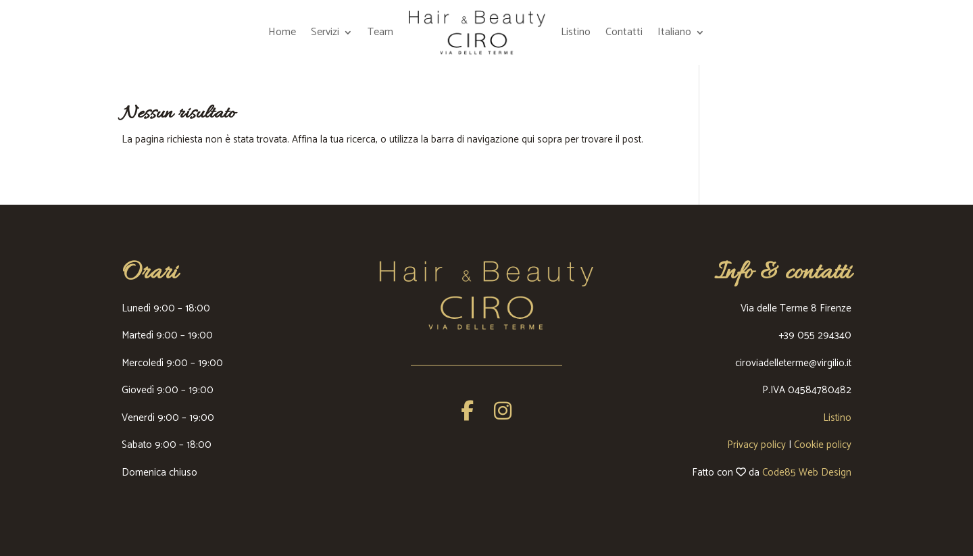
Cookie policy (822, 444)
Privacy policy (756, 444)
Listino (576, 32)
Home (282, 32)
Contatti (624, 32)
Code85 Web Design (806, 472)
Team (380, 32)
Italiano (674, 32)
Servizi (325, 32)
